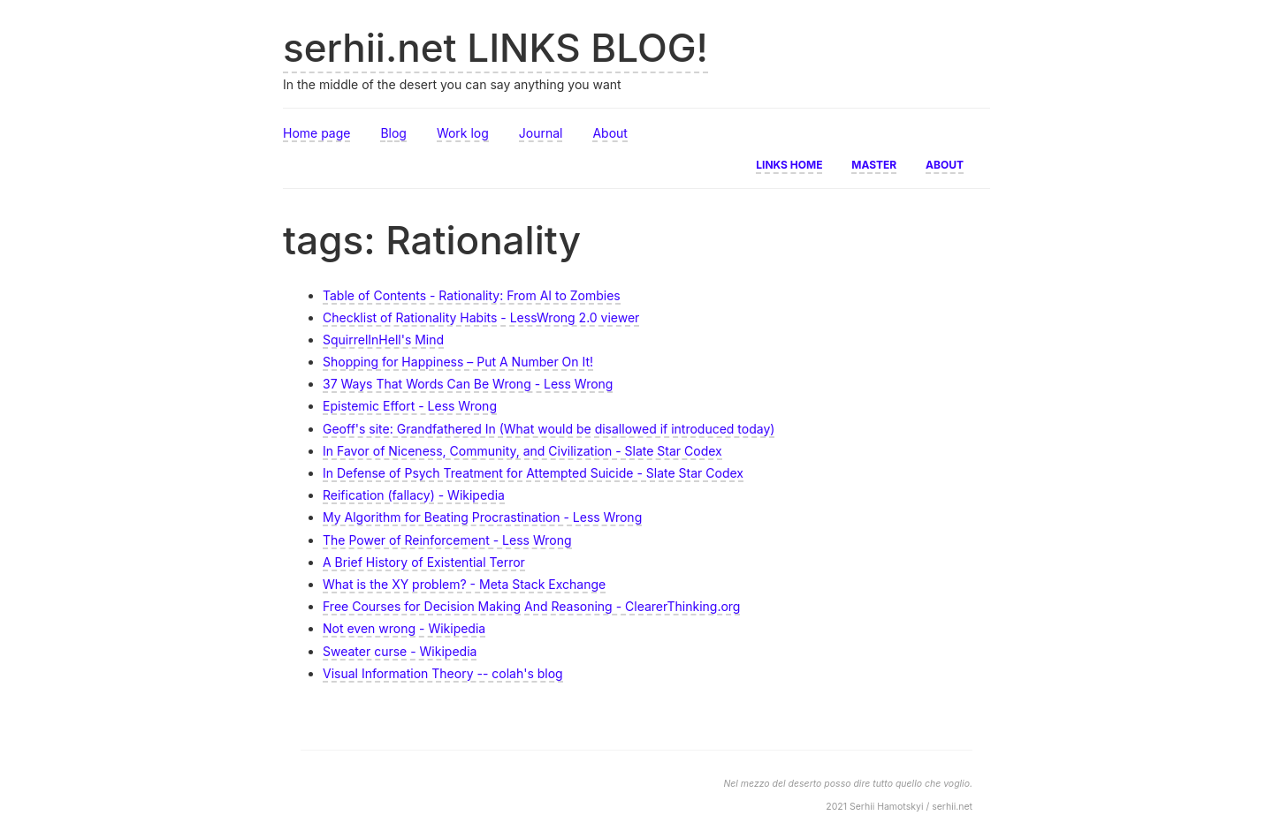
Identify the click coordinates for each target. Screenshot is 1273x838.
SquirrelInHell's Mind (383, 339)
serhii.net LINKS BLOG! (495, 48)
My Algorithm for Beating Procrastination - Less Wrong (482, 517)
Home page (316, 132)
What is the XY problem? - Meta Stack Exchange (464, 584)
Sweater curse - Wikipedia (399, 651)
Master (873, 163)
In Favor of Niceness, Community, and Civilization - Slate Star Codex (522, 450)
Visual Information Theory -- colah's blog (443, 673)
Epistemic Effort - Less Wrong (410, 405)
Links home (789, 163)
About (609, 132)
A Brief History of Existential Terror (424, 562)
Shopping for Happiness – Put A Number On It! (458, 361)
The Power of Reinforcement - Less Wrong (447, 539)
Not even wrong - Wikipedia (404, 628)
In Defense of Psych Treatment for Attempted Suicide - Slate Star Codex (533, 472)
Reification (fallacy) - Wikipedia (414, 494)
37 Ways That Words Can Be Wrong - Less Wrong (468, 383)
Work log (463, 132)
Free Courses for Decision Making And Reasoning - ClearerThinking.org (531, 606)
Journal (541, 132)
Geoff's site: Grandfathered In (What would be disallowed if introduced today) (548, 428)
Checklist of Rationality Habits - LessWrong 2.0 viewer (481, 317)
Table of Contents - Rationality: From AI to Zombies (472, 295)
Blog (393, 132)
